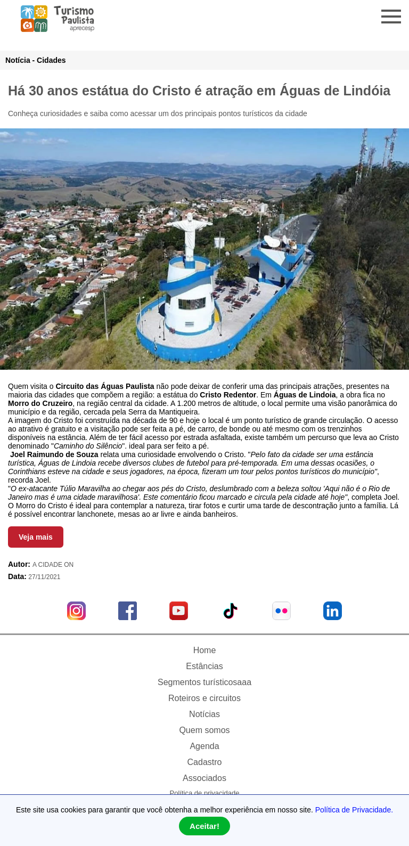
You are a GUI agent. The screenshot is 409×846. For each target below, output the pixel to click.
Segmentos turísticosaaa (204, 682)
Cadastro (204, 762)
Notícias (204, 714)
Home (204, 650)
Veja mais (36, 537)
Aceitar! (204, 826)
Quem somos (204, 730)
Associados (204, 778)
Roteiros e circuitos (204, 698)
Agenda (204, 746)
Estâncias (204, 666)
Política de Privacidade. (354, 810)
